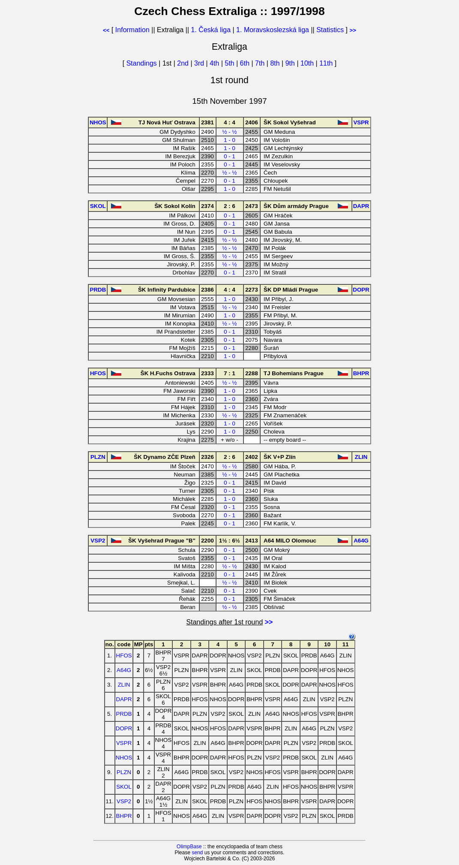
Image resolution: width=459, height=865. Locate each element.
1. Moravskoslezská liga (272, 29)
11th (327, 63)
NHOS (124, 757)
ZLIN (124, 684)
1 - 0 (229, 140)
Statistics (330, 29)
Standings (141, 63)
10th (308, 63)
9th (291, 63)
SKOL (124, 787)
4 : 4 (229, 122)
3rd (200, 63)
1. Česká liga (211, 29)
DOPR (124, 728)
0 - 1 (229, 156)
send (197, 853)
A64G (124, 670)
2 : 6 (229, 206)
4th (215, 63)
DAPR (124, 699)
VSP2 (124, 801)
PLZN (124, 772)
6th (246, 63)
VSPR (124, 743)
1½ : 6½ (229, 540)
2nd (183, 63)
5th (231, 63)
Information (132, 29)
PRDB (124, 714)
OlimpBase (189, 847)
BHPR (124, 816)
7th (261, 63)
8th (276, 63)
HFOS (124, 655)
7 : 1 (229, 373)
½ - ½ (229, 132)
